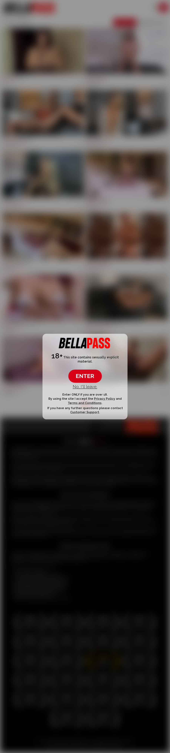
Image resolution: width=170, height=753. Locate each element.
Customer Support (84, 412)
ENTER (85, 376)
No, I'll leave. (85, 387)
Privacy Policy (104, 399)
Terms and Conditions (85, 403)
